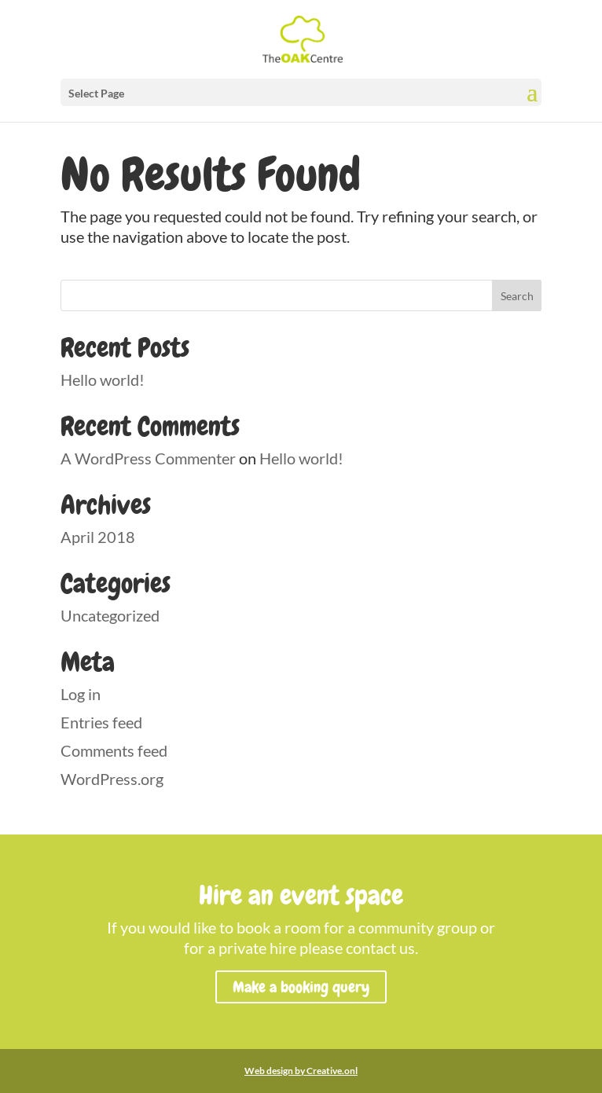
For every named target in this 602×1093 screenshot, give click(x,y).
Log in (81, 693)
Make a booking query (301, 987)
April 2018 (98, 536)
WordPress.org (112, 778)
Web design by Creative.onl (301, 1070)
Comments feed (114, 750)
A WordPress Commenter (148, 458)
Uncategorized (110, 615)
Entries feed (101, 722)
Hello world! (103, 379)
